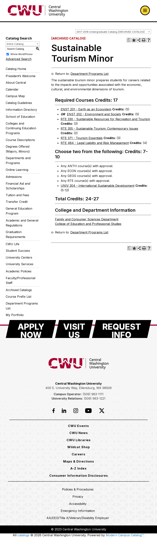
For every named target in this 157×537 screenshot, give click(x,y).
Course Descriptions (20, 140)
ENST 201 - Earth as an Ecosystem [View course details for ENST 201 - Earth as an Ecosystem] (86, 109)
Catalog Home (16, 69)
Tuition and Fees (17, 195)
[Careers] (78, 454)
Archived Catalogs (19, 290)
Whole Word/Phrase (21, 54)
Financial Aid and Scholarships (18, 186)
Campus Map (15, 96)
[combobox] (113, 31)
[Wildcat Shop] (78, 447)
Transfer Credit (16, 202)
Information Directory (21, 110)
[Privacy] (78, 496)
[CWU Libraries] (79, 440)
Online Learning (17, 170)
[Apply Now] (31, 329)
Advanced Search (18, 59)
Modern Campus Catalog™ (125, 535)
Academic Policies (18, 271)
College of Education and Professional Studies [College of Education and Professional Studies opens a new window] (88, 224)
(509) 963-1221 (94, 398)
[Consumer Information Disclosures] (78, 475)
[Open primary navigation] (145, 10)
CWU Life (12, 244)
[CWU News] (78, 432)
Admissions (14, 177)
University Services (19, 264)
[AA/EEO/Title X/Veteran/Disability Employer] (78, 517)
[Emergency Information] (77, 510)
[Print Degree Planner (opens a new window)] (129, 40)
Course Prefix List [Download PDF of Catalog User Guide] (18, 296)
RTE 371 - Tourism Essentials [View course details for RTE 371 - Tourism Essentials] (82, 138)
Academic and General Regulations (22, 223)
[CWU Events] (78, 425)
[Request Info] (121, 329)
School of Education (20, 117)
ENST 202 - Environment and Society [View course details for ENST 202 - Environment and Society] (94, 114)
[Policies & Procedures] (77, 489)
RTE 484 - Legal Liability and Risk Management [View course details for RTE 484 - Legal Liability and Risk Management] (95, 143)
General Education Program (19, 211)
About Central (16, 82)
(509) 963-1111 (93, 394)
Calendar (12, 89)
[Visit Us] (74, 329)
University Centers (19, 257)
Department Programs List (22, 305)
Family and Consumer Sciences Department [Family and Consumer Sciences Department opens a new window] (86, 219)
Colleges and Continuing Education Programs (21, 128)
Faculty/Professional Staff (20, 280)
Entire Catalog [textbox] (15, 43)
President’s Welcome (20, 76)
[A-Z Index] (78, 468)
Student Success (18, 251)
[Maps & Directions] (78, 461)
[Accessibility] (78, 503)
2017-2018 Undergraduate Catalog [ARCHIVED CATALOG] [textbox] (110, 31)
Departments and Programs (18, 160)
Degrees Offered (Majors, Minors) (18, 149)
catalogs (23, 535)
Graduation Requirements (15, 234)
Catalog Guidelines (19, 103)
